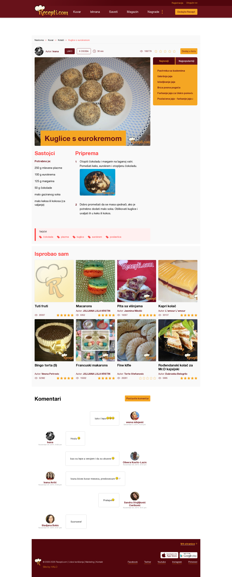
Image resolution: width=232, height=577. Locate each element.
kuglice (80, 237)
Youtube (162, 562)
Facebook (133, 562)
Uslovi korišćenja (76, 562)
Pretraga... (168, 12)
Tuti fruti (54, 288)
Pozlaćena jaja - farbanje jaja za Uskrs (175, 98)
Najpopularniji (186, 60)
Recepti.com (52, 10)
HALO (54, 566)
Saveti (113, 11)
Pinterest (192, 562)
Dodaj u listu (189, 51)
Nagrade (153, 11)
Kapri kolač (177, 288)
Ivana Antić (50, 482)
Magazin (132, 11)
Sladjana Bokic (50, 525)
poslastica (115, 237)
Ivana (56, 51)
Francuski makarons (95, 349)
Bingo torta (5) (54, 349)
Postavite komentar (137, 398)
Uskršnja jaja (164, 76)
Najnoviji (164, 60)
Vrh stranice (188, 543)
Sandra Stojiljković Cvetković (135, 504)
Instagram (177, 562)
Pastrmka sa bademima (171, 70)
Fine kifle (136, 349)
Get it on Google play (188, 555)
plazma (65, 237)
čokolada (48, 237)
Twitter (147, 562)
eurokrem (97, 237)
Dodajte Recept (186, 11)
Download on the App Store (169, 555)
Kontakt (99, 562)
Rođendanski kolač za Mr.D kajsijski (177, 349)
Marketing (89, 562)
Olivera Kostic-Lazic (135, 462)
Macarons (95, 288)
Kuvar (77, 11)
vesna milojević (135, 422)
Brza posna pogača (168, 87)
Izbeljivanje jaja (166, 81)
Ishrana (95, 11)
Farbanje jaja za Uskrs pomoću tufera (175, 93)
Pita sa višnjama (136, 288)
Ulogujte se (191, 3)
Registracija (177, 3)
